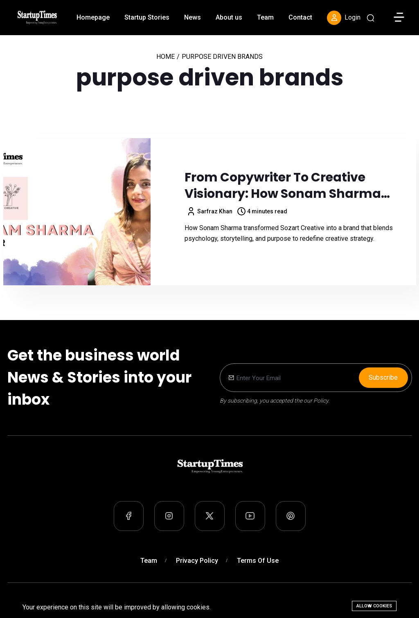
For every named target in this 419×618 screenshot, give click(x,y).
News (192, 17)
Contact (300, 17)
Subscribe (383, 377)
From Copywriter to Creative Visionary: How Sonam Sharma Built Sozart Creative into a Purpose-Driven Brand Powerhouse (296, 185)
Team (265, 17)
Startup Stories (146, 17)
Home (165, 56)
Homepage (93, 17)
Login (343, 18)
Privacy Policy (197, 560)
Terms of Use (258, 560)
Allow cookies (374, 606)
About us (229, 17)
